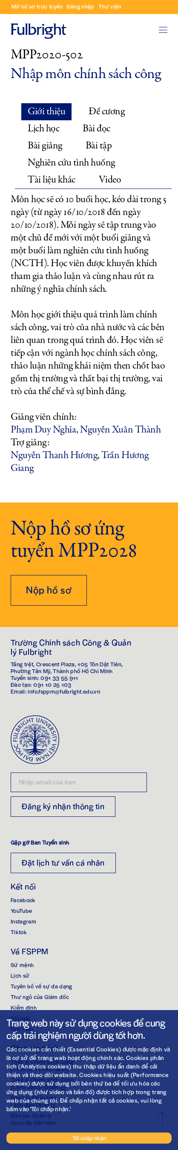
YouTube (21, 910)
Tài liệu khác (51, 180)
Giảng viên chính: (44, 417)
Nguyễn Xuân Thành (120, 430)
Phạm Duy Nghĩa (43, 430)
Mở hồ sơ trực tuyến (37, 6)
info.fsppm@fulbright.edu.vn (64, 691)
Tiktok (19, 932)
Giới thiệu (46, 112)
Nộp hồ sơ (49, 589)
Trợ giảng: (30, 442)
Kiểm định (24, 1007)
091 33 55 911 (59, 678)
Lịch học (43, 129)
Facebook (23, 900)
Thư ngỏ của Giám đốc (40, 997)
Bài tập (99, 146)
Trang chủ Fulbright (38, 19)
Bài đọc (96, 129)
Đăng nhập (81, 6)
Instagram (23, 921)
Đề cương (106, 112)
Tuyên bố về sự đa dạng (41, 986)
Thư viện (109, 6)
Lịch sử (20, 975)
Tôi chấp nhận (89, 1138)
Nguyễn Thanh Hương (54, 455)
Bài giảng (45, 146)
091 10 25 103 (52, 684)
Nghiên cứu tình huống (71, 163)
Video (110, 180)
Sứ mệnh (22, 965)
